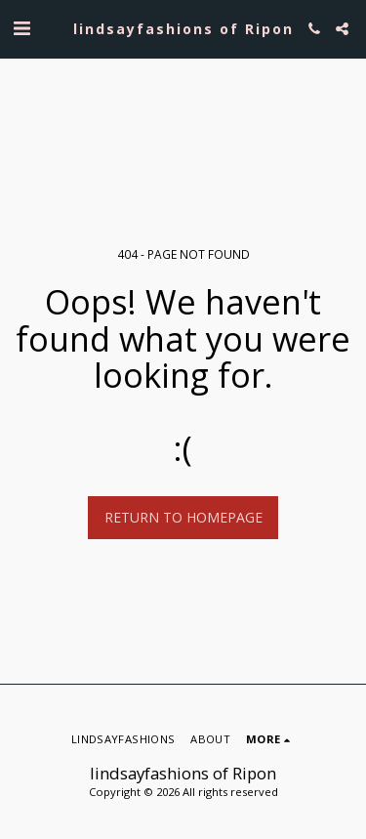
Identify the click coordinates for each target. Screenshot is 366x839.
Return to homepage (183, 517)
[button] (21, 28)
